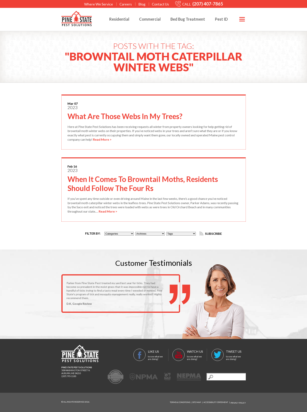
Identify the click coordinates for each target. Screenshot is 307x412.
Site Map (196, 403)
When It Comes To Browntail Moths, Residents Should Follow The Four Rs (148, 184)
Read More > (102, 140)
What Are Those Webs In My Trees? (129, 117)
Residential (118, 19)
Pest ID (220, 19)
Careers (125, 4)
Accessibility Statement (215, 403)
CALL (199, 4)
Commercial (148, 19)
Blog (141, 4)
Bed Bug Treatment (186, 19)
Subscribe (211, 234)
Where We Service (98, 4)
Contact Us (160, 4)
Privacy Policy (238, 403)
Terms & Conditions (180, 403)
